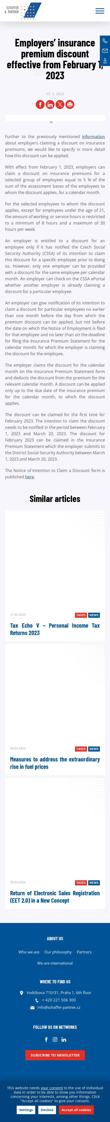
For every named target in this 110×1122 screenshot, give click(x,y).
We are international (55, 963)
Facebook (46, 1039)
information (93, 136)
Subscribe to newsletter (55, 1055)
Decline (47, 1110)
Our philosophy (58, 951)
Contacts (105, 61)
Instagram (55, 1039)
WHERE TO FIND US (55, 981)
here (29, 477)
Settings (26, 1110)
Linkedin (64, 1039)
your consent (52, 1087)
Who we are (29, 951)
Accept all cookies (76, 1110)
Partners (84, 951)
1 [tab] (57, 120)
